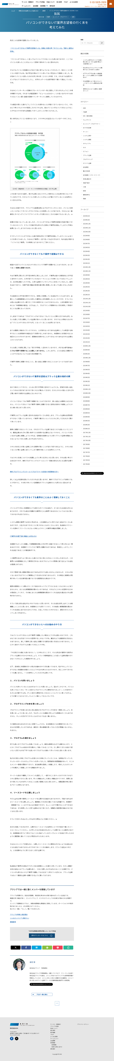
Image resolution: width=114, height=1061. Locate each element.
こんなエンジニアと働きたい (19, 918)
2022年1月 (86, 295)
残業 (84, 199)
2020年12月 (86, 346)
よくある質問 (74, 2)
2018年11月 (86, 389)
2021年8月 (86, 314)
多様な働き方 (87, 179)
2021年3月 (86, 334)
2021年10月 (86, 306)
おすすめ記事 (87, 128)
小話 (84, 187)
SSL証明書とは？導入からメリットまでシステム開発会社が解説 (92, 83)
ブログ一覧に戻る (41, 994)
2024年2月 (86, 220)
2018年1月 (86, 429)
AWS (84, 108)
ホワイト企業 (87, 163)
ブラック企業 (87, 155)
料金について (51, 2)
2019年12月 (86, 358)
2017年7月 (86, 452)
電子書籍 (52, 1032)
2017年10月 (86, 440)
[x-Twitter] (16, 1038)
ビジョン (86, 151)
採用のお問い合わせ (57, 1047)
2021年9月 (86, 310)
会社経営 (86, 167)
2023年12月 (86, 224)
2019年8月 (86, 362)
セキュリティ (87, 143)
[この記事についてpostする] (15, 948)
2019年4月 (86, 373)
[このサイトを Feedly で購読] (47, 948)
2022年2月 (86, 291)
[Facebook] (11, 1038)
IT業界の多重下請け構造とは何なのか (23, 536)
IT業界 (48, 17)
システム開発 (87, 140)
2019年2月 (86, 381)
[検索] (102, 43)
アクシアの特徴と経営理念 (19, 914)
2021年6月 (86, 322)
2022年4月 (86, 283)
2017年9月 (86, 444)
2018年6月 (86, 409)
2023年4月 (86, 251)
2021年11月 (86, 303)
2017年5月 (86, 460)
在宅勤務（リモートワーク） (92, 175)
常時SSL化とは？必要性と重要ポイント (92, 90)
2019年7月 (86, 365)
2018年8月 (86, 401)
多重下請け (86, 183)
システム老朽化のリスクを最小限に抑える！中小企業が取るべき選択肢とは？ (92, 62)
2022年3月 (86, 287)
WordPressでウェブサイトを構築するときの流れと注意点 (92, 68)
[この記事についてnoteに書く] (68, 948)
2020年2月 (86, 354)
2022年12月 (86, 267)
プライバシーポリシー (83, 1024)
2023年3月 (86, 255)
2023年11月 (86, 228)
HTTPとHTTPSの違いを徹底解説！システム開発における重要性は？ (92, 75)
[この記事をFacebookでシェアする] (26, 948)
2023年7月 (86, 243)
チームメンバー (26, 6)
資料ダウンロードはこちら (41, 935)
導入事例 (59, 2)
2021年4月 (86, 330)
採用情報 (42, 6)
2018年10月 (86, 393)
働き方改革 (86, 171)
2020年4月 (86, 350)
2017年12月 (86, 432)
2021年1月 (86, 342)
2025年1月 (86, 216)
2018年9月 (86, 397)
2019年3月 (86, 377)
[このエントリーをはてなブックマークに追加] (37, 948)
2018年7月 (86, 405)
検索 (82, 40)
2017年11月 (86, 436)
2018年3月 (86, 421)
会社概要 (35, 6)
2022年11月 (86, 271)
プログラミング (88, 159)
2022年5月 (86, 279)
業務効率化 (86, 195)
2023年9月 (86, 236)
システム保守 (87, 136)
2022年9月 (86, 275)
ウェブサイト (87, 120)
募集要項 (13, 922)
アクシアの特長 (40, 2)
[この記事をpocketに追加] (58, 948)
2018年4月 (86, 417)
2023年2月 (86, 259)
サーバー (86, 132)
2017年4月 (86, 464)
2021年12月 (86, 299)
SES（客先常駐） (88, 116)
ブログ (66, 2)
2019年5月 (86, 369)
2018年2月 (86, 425)
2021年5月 (86, 326)
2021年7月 (86, 318)
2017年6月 (86, 456)
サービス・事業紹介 (28, 2)
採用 (73, 17)
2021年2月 (86, 338)
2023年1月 (86, 263)
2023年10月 (86, 232)
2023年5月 (86, 247)
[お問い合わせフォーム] (110, 4)
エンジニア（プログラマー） (61, 17)
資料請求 (52, 6)
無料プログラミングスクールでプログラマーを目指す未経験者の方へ (34, 471)
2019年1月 (86, 385)
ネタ (84, 147)
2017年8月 (86, 448)
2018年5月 (86, 413)
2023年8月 (86, 239)
